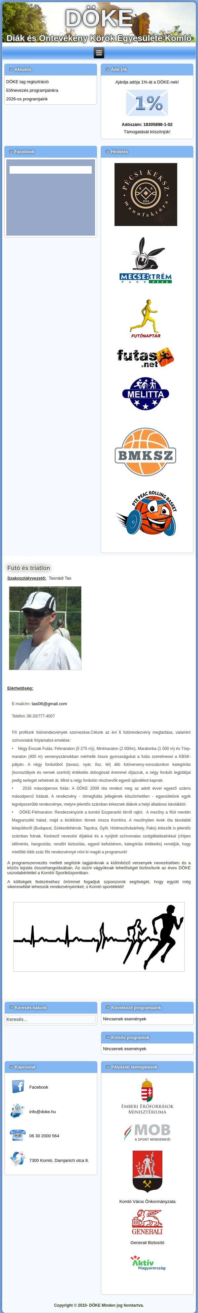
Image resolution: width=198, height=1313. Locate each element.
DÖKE (99, 18)
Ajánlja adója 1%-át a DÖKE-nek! (147, 82)
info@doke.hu (42, 1111)
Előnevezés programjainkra (32, 90)
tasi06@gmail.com (49, 703)
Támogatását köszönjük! (147, 131)
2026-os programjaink (27, 98)
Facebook (38, 1087)
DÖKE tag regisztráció (27, 81)
